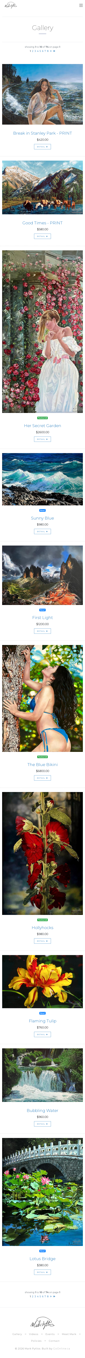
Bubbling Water (42, 1110)
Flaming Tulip (42, 1021)
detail (42, 147)
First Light (42, 617)
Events (50, 1334)
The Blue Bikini (42, 764)
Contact (54, 1340)
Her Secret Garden (42, 425)
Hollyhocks (42, 927)
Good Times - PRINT (42, 222)
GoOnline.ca (61, 1348)
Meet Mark (69, 1334)
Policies (36, 1340)
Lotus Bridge (42, 1258)
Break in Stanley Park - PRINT (42, 133)
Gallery (17, 1334)
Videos (33, 1334)
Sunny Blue (42, 518)
